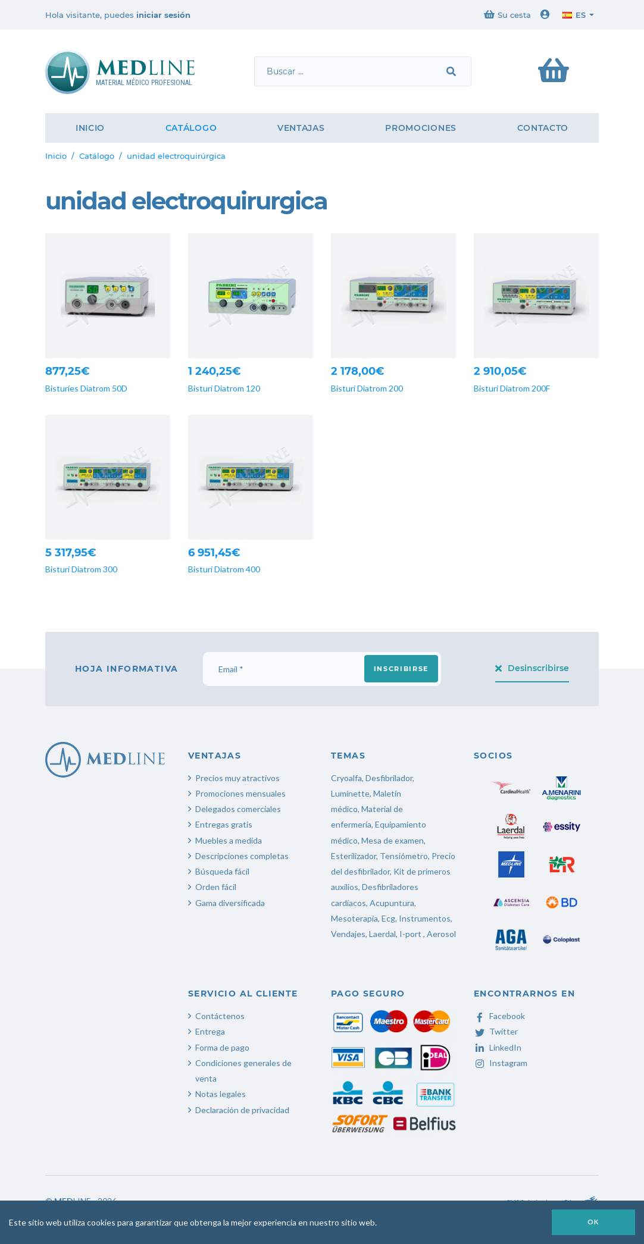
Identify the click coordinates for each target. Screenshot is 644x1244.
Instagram (500, 1063)
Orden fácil (215, 887)
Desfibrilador (388, 778)
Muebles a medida (228, 840)
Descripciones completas (242, 856)
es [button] (574, 15)
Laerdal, (383, 934)
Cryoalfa (346, 778)
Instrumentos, (425, 918)
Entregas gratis (223, 824)
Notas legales (220, 1094)
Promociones (421, 128)
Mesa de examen (392, 840)
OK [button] (593, 1222)
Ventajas (301, 128)
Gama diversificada (230, 903)
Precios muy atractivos (237, 778)
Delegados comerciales (238, 809)
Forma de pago (222, 1047)
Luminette (350, 793)
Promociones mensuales (240, 793)
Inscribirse (401, 669)
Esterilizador (353, 856)
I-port (410, 934)
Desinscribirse (532, 668)
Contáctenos (220, 1016)
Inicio (90, 128)
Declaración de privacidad (242, 1110)
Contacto (543, 128)
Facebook (499, 1016)
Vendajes (348, 934)
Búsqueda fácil (222, 871)
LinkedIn (497, 1047)
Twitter (496, 1031)
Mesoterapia (354, 918)
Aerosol (441, 934)
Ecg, (390, 918)
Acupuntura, (393, 903)
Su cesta (507, 15)
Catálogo (191, 128)
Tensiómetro (404, 856)
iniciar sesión (163, 15)
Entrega (210, 1031)
